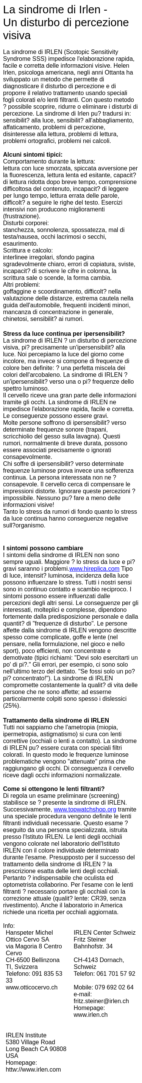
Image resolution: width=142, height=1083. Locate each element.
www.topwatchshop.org (85, 809)
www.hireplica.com (94, 568)
